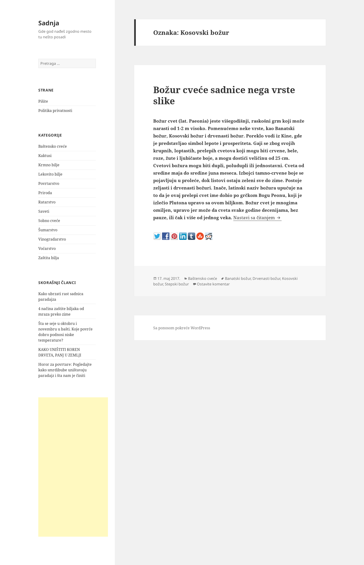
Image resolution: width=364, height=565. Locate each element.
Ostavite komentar (213, 284)
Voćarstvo (47, 248)
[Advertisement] (73, 467)
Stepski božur (177, 284)
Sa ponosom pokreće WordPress (181, 327)
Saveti (43, 211)
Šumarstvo (47, 229)
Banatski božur (238, 278)
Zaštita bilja (48, 257)
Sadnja (48, 23)
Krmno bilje (48, 164)
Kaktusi (45, 155)
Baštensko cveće (52, 146)
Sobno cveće (49, 220)
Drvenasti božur (266, 278)
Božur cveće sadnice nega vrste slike (224, 95)
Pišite (43, 101)
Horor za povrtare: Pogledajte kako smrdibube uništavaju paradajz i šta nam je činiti (65, 370)
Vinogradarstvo (52, 239)
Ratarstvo (46, 202)
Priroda (45, 192)
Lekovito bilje (50, 174)
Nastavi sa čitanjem (257, 218)
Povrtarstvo (48, 183)
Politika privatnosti (55, 110)
